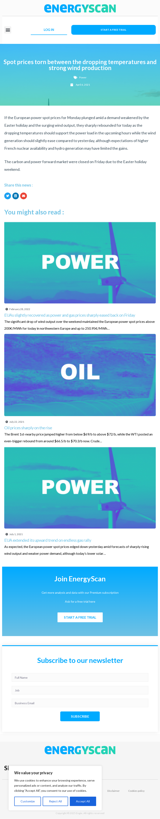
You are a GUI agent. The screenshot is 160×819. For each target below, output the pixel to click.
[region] (55, 788)
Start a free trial (113, 29)
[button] (7, 29)
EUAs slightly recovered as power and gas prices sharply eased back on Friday (69, 315)
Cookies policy (136, 790)
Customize (28, 801)
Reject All (55, 801)
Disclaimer (113, 790)
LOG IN (49, 30)
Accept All (83, 801)
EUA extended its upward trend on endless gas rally (47, 540)
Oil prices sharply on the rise (28, 427)
